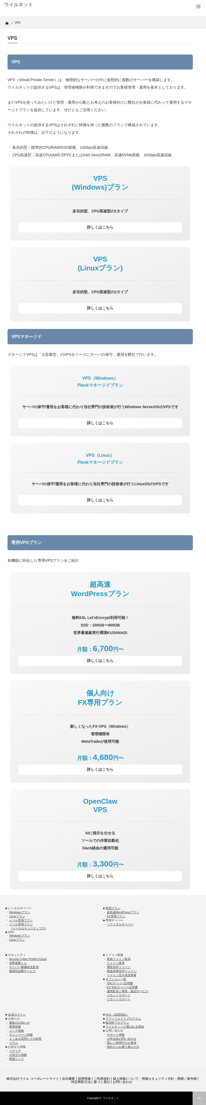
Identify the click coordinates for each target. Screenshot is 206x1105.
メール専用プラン (21, 920)
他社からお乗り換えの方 (123, 1046)
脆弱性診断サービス (22, 971)
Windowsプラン (19, 912)
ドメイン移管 (116, 963)
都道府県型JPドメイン (122, 971)
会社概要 (68, 1078)
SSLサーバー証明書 (120, 983)
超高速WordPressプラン (123, 912)
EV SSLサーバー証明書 (122, 987)
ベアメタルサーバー (120, 924)
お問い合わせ (122, 1082)
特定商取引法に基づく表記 (90, 1082)
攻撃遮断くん (18, 963)
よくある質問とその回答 (25, 1038)
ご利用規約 (102, 1078)
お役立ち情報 (18, 1054)
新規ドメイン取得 (119, 959)
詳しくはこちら (100, 227)
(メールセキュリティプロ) (28, 928)
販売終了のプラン (117, 1022)
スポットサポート (119, 995)
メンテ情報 (16, 1030)
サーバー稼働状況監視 (24, 967)
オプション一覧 (116, 979)
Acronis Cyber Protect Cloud (27, 959)
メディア (15, 1050)
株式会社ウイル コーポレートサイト (32, 1078)
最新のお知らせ (19, 1022)
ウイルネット (111, 1098)
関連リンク (16, 1058)
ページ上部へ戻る (199, 1098)
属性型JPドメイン (119, 967)
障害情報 (15, 1026)
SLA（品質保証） (117, 1014)
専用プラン (113, 908)
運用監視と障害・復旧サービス (127, 991)
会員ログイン (17, 1014)
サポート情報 (116, 1034)
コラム (13, 1042)
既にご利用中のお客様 (121, 1042)
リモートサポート (119, 999)
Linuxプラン (17, 916)
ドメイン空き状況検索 (121, 975)
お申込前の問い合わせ (121, 1038)
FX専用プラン (116, 916)
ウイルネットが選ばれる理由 (125, 1026)
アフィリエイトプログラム (123, 1018)
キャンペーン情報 (21, 1034)
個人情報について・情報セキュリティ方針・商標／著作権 (155, 1078)
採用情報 (84, 1078)
